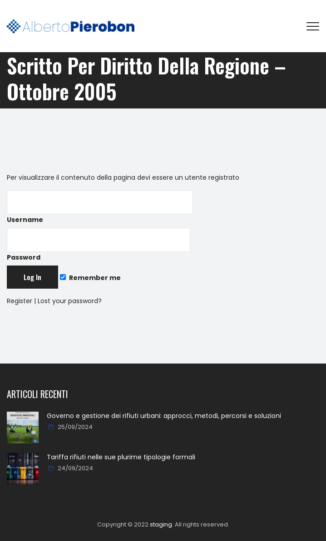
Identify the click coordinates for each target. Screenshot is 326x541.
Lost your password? (70, 300)
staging (161, 524)
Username (100, 207)
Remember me (90, 277)
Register (19, 300)
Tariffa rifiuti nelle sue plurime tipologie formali (121, 457)
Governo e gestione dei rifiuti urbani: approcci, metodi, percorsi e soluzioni (164, 415)
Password (98, 245)
